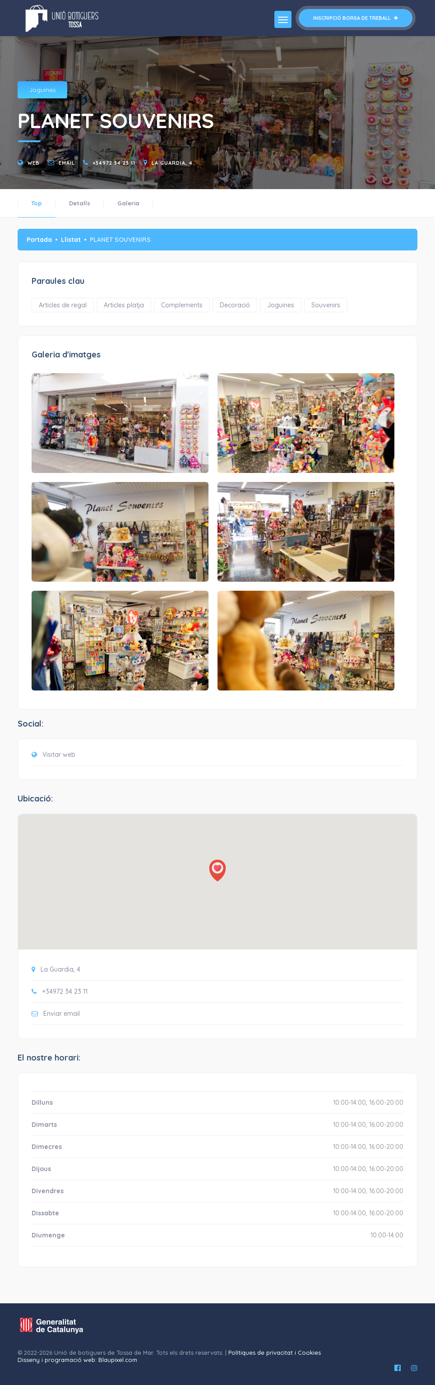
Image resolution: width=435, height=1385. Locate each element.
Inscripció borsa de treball (355, 18)
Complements (182, 305)
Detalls (79, 203)
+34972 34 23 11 (114, 163)
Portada (39, 240)
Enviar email (61, 1014)
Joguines (42, 90)
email (67, 163)
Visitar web (58, 754)
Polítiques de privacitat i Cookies (274, 1352)
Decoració (235, 305)
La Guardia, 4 (172, 163)
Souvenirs (325, 305)
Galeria (128, 203)
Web (34, 163)
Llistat (71, 240)
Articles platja (124, 305)
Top (36, 203)
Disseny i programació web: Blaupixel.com (77, 1359)
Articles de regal (63, 305)
